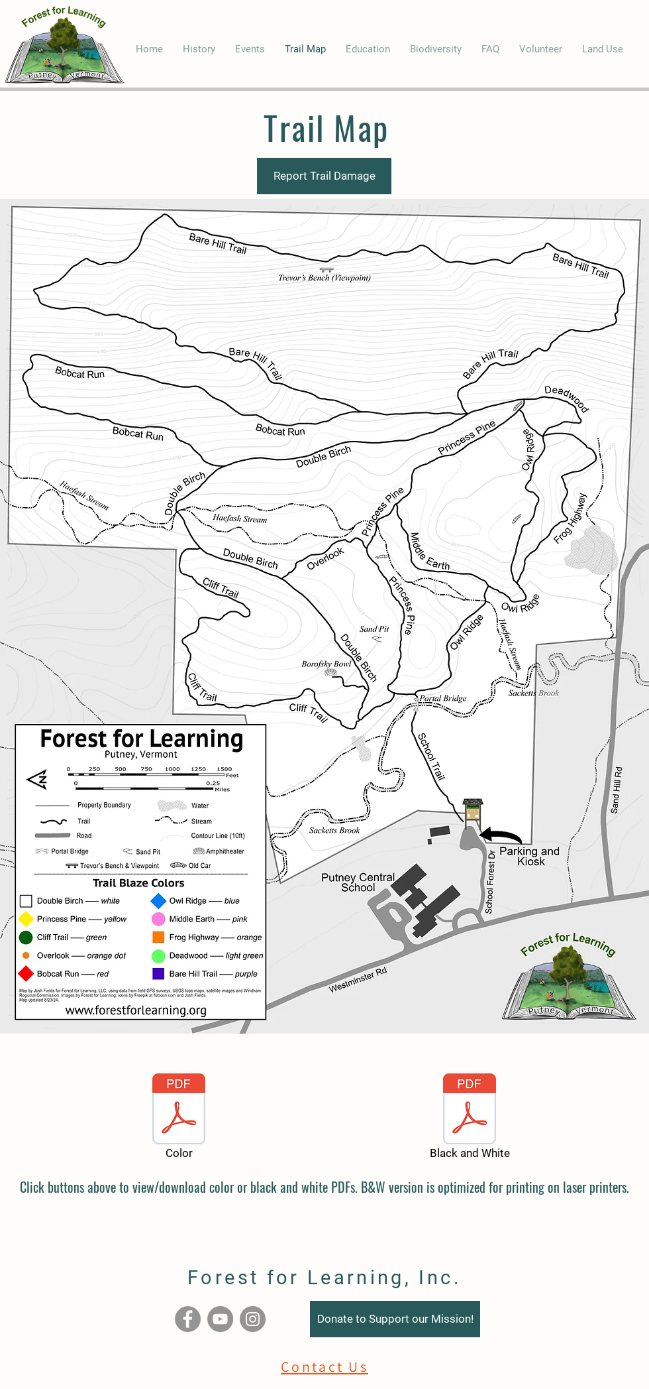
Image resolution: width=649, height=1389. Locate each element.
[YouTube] (220, 1319)
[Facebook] (188, 1319)
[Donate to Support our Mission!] (395, 1319)
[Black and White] (469, 1118)
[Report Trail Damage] (324, 176)
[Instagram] (253, 1319)
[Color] (179, 1118)
